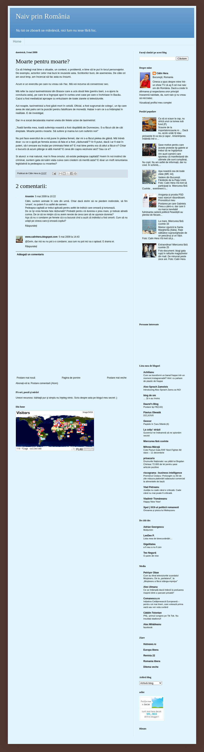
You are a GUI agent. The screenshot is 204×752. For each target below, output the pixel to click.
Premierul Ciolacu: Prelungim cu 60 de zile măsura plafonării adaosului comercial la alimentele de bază (164, 479)
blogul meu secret (106, 397)
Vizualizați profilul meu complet (155, 102)
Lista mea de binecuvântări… (157, 538)
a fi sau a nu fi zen (152, 547)
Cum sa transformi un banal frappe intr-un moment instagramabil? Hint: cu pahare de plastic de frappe (164, 378)
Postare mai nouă (26, 377)
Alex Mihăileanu (152, 624)
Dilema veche (150, 667)
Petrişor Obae (151, 572)
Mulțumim (148, 530)
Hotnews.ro (149, 644)
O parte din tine (151, 556)
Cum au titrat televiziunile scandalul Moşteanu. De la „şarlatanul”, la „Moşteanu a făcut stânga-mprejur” (160, 578)
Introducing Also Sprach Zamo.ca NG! (162, 390)
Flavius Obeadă (152, 412)
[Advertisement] (71, 359)
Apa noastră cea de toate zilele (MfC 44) (171, 172)
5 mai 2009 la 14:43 (69, 236)
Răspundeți (31, 225)
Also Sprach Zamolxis (155, 386)
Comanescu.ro (151, 598)
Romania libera (151, 661)
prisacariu (149, 458)
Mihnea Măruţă (151, 447)
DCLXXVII (148, 415)
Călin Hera (162, 73)
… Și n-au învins (151, 398)
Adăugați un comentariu (30, 254)
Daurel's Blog (150, 404)
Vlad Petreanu (151, 487)
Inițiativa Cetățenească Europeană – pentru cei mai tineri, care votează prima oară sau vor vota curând (163, 604)
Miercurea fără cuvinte (155, 441)
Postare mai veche (117, 377)
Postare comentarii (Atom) (44, 383)
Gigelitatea (149, 544)
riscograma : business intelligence (162, 472)
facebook (147, 627)
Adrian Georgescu (153, 527)
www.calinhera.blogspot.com (41, 236)
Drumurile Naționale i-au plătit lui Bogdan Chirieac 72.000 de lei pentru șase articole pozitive (163, 464)
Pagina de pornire (71, 377)
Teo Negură (149, 552)
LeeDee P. (148, 535)
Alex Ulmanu (150, 587)
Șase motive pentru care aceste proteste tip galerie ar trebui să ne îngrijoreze (173, 147)
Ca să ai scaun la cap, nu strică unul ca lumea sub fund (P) (171, 121)
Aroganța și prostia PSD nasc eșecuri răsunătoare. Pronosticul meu (171, 197)
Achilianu (148, 372)
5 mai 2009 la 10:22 (45, 196)
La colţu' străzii (151, 429)
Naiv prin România (43, 16)
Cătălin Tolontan (152, 612)
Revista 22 (149, 655)
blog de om (149, 395)
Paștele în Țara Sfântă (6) (156, 424)
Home (17, 41)
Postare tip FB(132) (153, 407)
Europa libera (150, 649)
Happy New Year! (152, 501)
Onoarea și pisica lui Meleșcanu (159, 510)
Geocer (147, 421)
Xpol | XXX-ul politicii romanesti (161, 507)
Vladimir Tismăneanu (155, 498)
